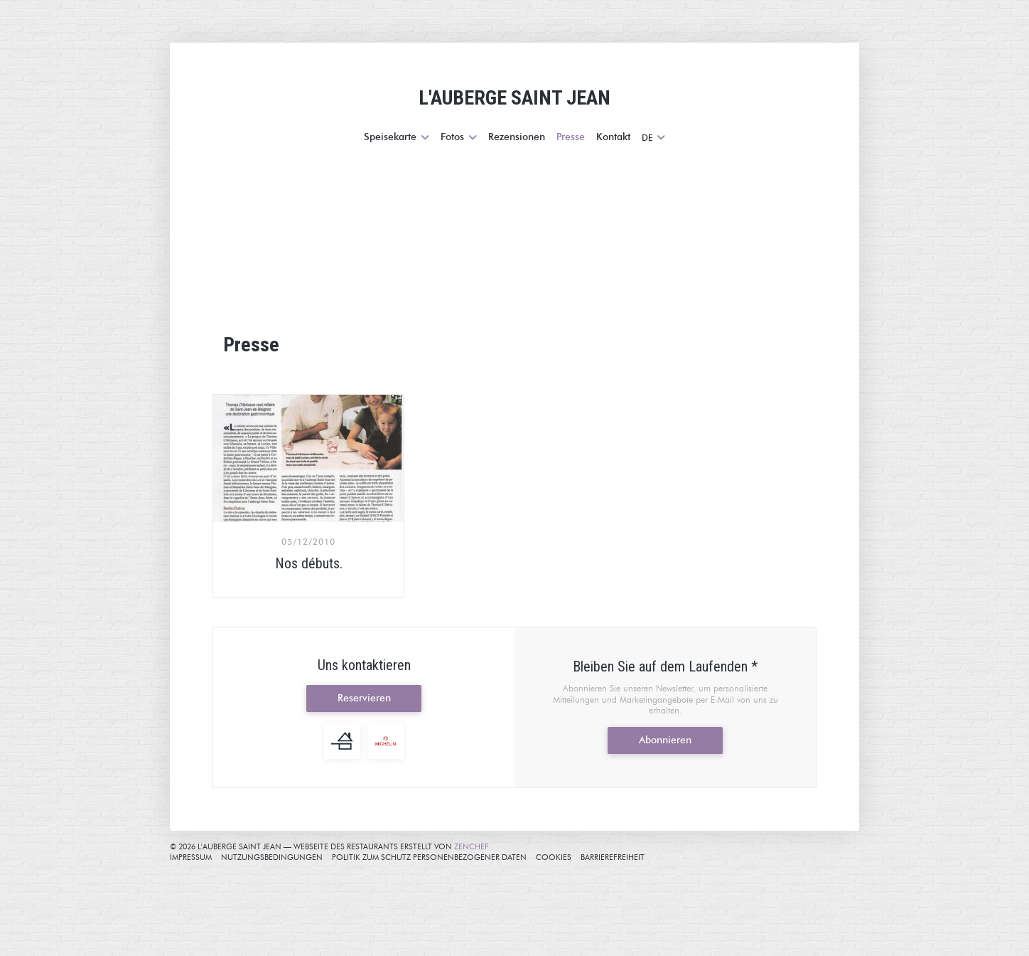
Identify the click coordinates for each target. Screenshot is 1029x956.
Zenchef (471, 846)
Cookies (553, 857)
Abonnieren (665, 740)
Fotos (459, 137)
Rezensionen (516, 137)
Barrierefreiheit (613, 857)
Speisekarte (396, 137)
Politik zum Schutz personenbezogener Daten (429, 857)
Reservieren (364, 698)
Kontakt (613, 137)
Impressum (191, 857)
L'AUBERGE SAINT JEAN (514, 98)
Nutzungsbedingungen (272, 857)
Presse (570, 137)
